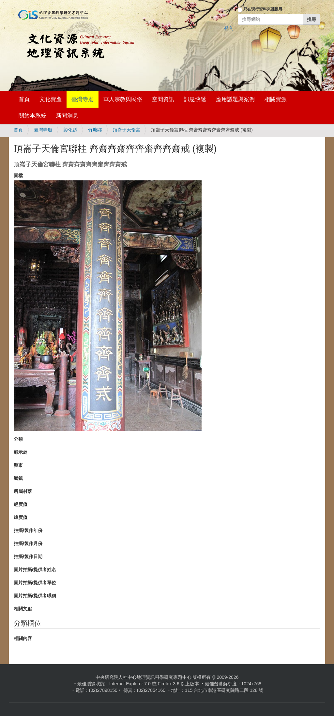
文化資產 (50, 99)
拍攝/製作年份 (28, 530)
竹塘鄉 (95, 129)
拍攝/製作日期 (28, 556)
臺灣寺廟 (82, 99)
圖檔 (18, 175)
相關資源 (276, 99)
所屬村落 (23, 491)
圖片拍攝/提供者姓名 (35, 569)
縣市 (18, 465)
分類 (18, 439)
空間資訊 (163, 99)
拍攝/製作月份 (28, 543)
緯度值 (20, 517)
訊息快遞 (195, 99)
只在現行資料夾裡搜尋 (262, 9)
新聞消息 (67, 116)
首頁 (24, 99)
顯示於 (20, 452)
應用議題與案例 (235, 99)
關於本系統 (32, 116)
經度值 (20, 504)
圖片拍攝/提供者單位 (35, 582)
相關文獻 (23, 608)
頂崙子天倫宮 (126, 129)
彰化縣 (70, 129)
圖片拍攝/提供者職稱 (35, 595)
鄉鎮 (18, 478)
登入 (228, 28)
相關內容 (23, 638)
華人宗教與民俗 (122, 99)
